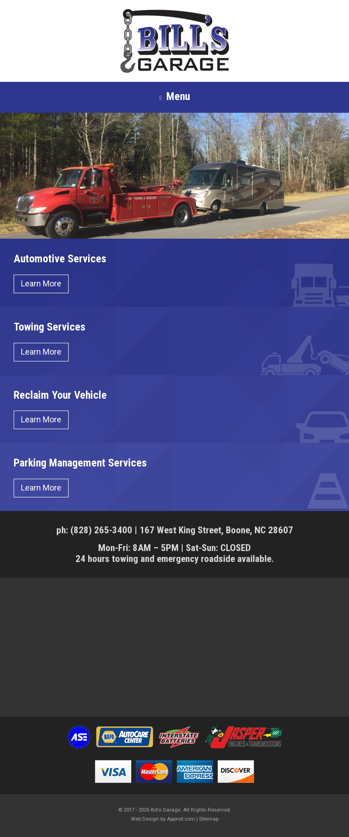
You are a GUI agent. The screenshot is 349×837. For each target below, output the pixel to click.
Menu (174, 97)
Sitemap (209, 819)
